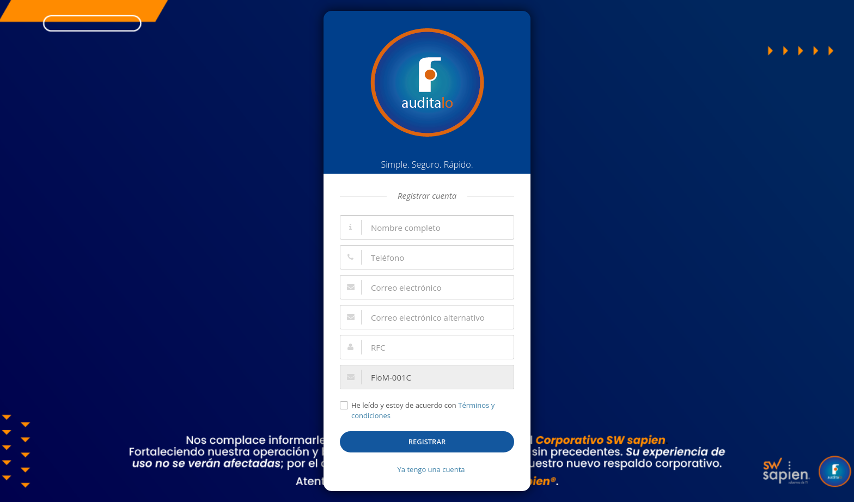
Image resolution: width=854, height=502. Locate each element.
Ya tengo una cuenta (431, 469)
